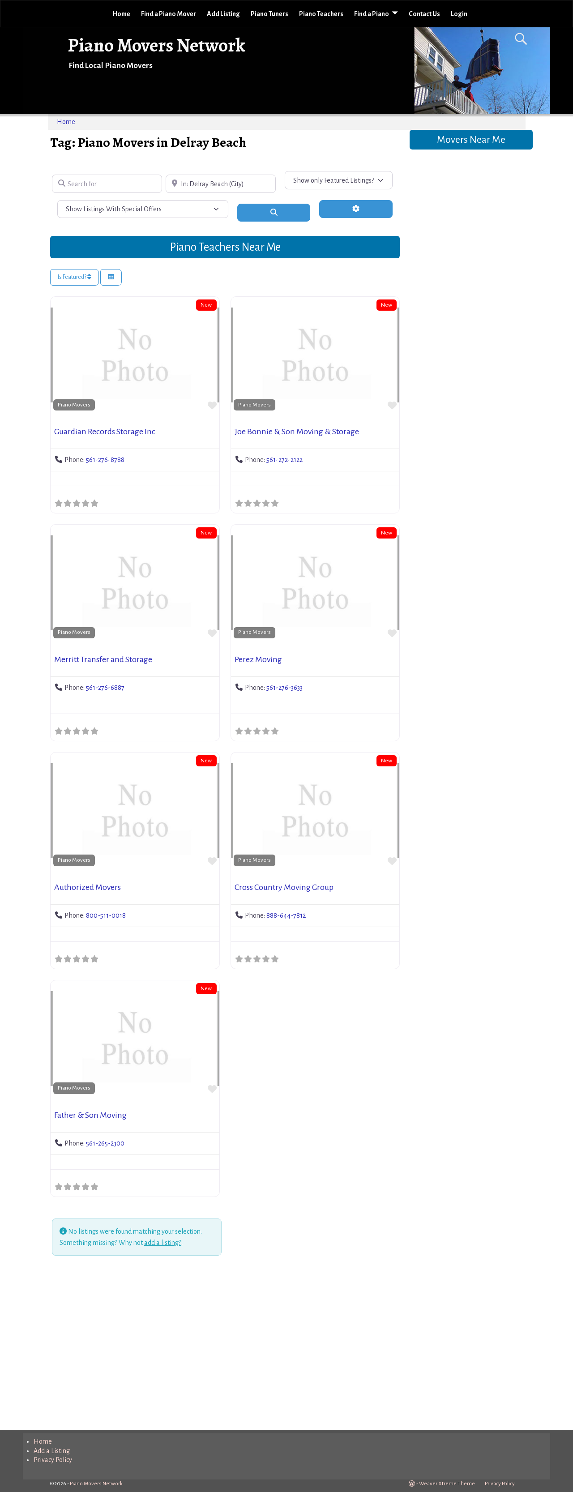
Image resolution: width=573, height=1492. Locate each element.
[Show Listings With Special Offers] (142, 209)
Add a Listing (52, 1450)
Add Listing (223, 13)
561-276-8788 (105, 459)
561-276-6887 (105, 687)
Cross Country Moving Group (284, 887)
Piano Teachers (321, 13)
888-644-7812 (286, 915)
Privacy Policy (53, 1459)
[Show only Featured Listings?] (339, 180)
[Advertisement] (225, 1344)
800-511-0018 (106, 915)
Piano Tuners (269, 13)
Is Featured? (74, 277)
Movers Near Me (471, 139)
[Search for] (107, 183)
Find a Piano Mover (168, 13)
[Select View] (111, 277)
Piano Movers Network (156, 45)
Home (121, 13)
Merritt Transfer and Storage (103, 659)
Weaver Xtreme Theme (447, 1484)
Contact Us (424, 13)
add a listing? (162, 1242)
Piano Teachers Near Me (225, 247)
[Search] (274, 213)
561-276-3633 (284, 687)
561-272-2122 (284, 459)
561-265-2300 (105, 1143)
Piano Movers (74, 405)
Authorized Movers (87, 887)
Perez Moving (258, 659)
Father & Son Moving (90, 1115)
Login (459, 13)
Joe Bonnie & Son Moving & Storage (297, 431)
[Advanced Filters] (356, 209)
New (206, 305)
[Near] (221, 183)
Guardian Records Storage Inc (104, 431)
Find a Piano (371, 13)
